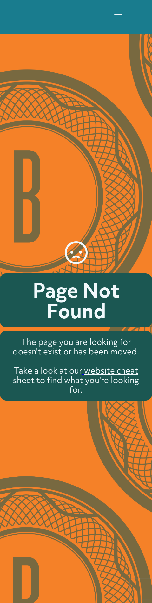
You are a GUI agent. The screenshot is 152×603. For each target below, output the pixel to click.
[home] (42, 9)
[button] (115, 16)
